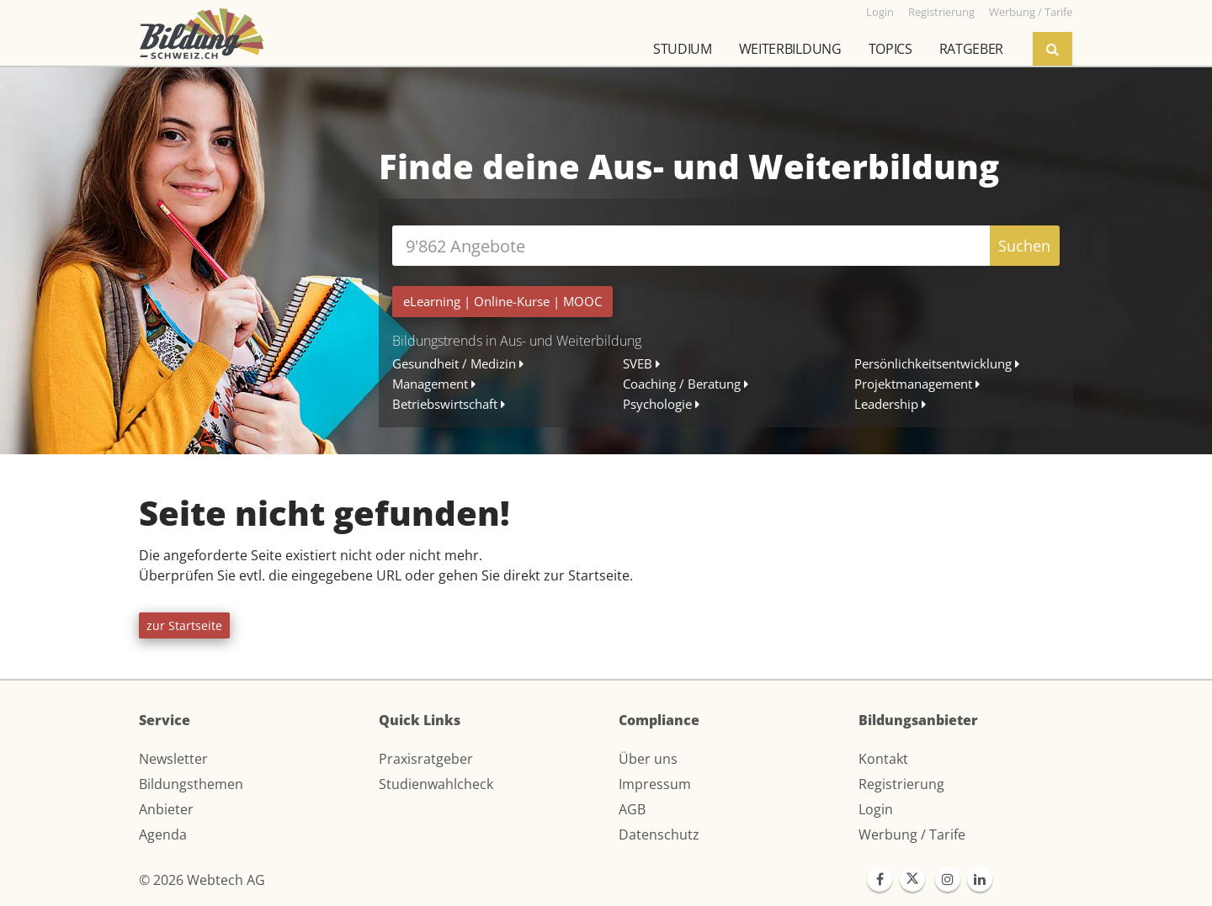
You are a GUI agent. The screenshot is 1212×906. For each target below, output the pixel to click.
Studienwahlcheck (436, 784)
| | (502, 301)
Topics (890, 49)
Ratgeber (971, 49)
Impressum (655, 784)
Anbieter (166, 809)
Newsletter (173, 759)
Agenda (163, 834)
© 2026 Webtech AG (202, 880)
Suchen (1024, 246)
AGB (632, 809)
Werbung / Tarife (911, 834)
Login (875, 809)
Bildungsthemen (191, 784)
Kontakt (883, 759)
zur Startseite (184, 625)
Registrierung (901, 784)
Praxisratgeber (426, 759)
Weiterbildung (790, 49)
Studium (682, 49)
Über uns (648, 759)
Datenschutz (659, 834)
